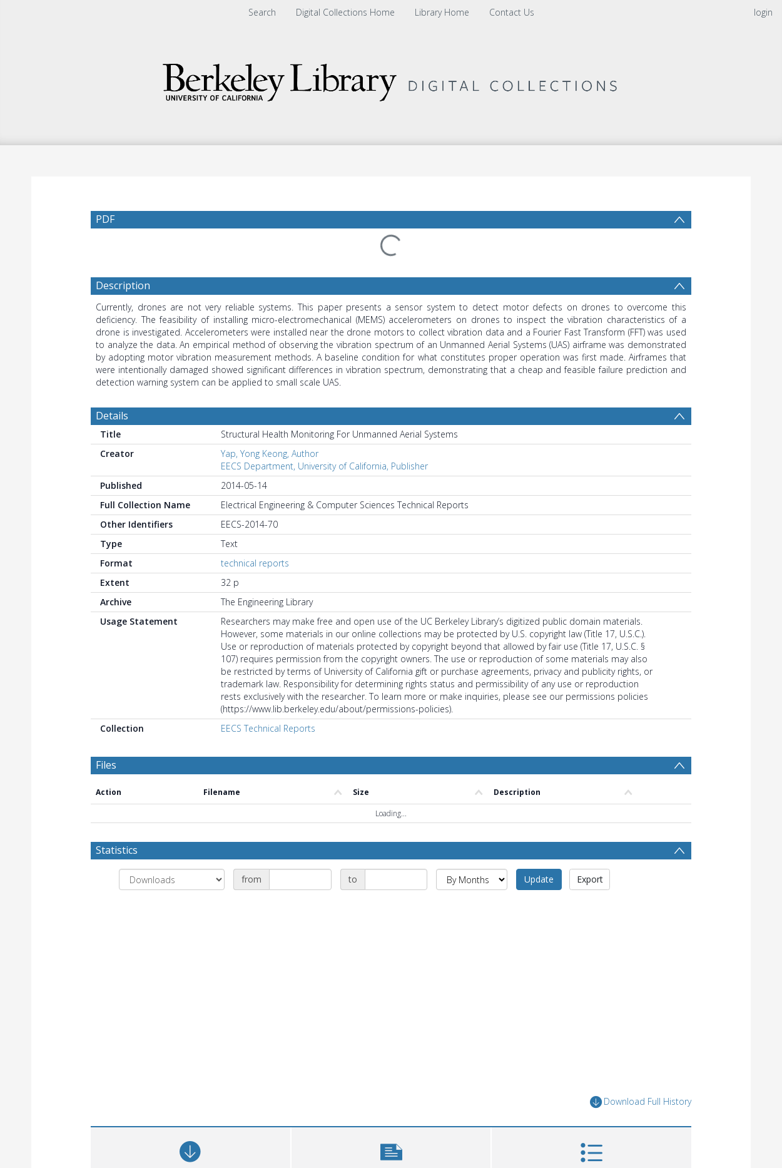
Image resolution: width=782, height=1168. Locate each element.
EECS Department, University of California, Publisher (324, 466)
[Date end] (396, 879)
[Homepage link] (391, 79)
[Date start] (300, 879)
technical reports (255, 563)
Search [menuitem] (262, 12)
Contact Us (511, 12)
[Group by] (172, 879)
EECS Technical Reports (268, 728)
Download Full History (640, 1102)
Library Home (442, 12)
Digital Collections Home (345, 12)
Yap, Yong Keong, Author (269, 453)
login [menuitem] (763, 12)
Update (539, 879)
